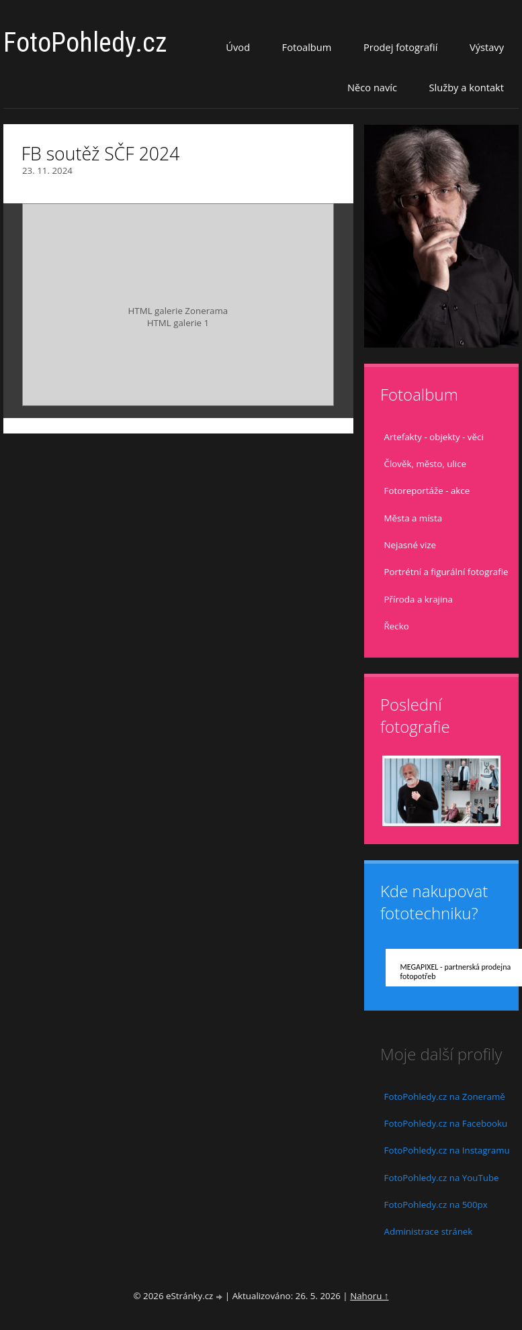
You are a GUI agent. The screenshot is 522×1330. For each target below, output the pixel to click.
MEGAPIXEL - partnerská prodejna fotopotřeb (455, 971)
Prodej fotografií (400, 47)
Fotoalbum (307, 47)
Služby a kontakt (466, 87)
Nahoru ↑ (369, 1296)
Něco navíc (372, 87)
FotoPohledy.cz (85, 42)
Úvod (238, 47)
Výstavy (487, 47)
